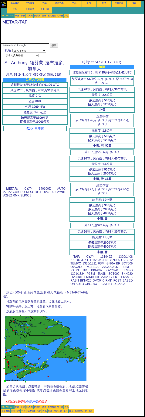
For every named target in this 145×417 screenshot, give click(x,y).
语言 (134, 3)
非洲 (23, 15)
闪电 (89, 3)
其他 (66, 15)
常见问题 (119, 3)
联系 (15, 9)
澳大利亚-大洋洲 (55, 15)
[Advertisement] (69, 34)
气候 (44, 3)
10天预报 (29, 3)
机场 (104, 3)
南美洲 (37, 15)
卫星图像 (15, 3)
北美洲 (29, 15)
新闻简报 (29, 9)
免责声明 (32, 401)
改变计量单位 (35, 128)
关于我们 (44, 9)
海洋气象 (59, 3)
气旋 (74, 3)
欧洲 (17, 15)
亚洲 (44, 15)
